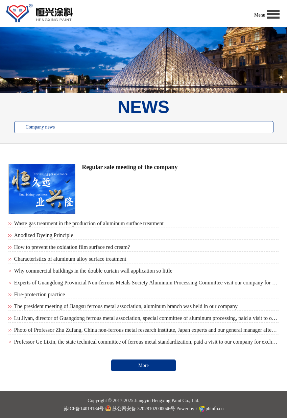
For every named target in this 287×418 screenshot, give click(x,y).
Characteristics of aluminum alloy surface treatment (70, 259)
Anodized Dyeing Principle (43, 235)
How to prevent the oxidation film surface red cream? (72, 247)
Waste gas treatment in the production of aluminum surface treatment (89, 223)
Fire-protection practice (39, 294)
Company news (40, 127)
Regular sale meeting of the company (129, 167)
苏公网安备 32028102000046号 (140, 408)
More (143, 365)
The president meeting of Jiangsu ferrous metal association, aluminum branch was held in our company (126, 306)
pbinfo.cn (214, 408)
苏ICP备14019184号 (84, 408)
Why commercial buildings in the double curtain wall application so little (93, 271)
